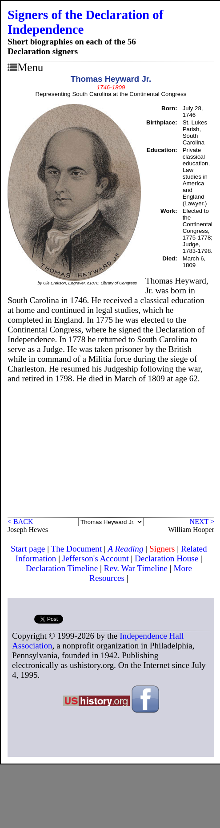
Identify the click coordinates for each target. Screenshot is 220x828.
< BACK (20, 521)
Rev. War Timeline (136, 568)
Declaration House (166, 558)
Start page (28, 548)
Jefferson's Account (95, 558)
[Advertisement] (110, 450)
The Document (76, 548)
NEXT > (202, 521)
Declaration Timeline (62, 568)
